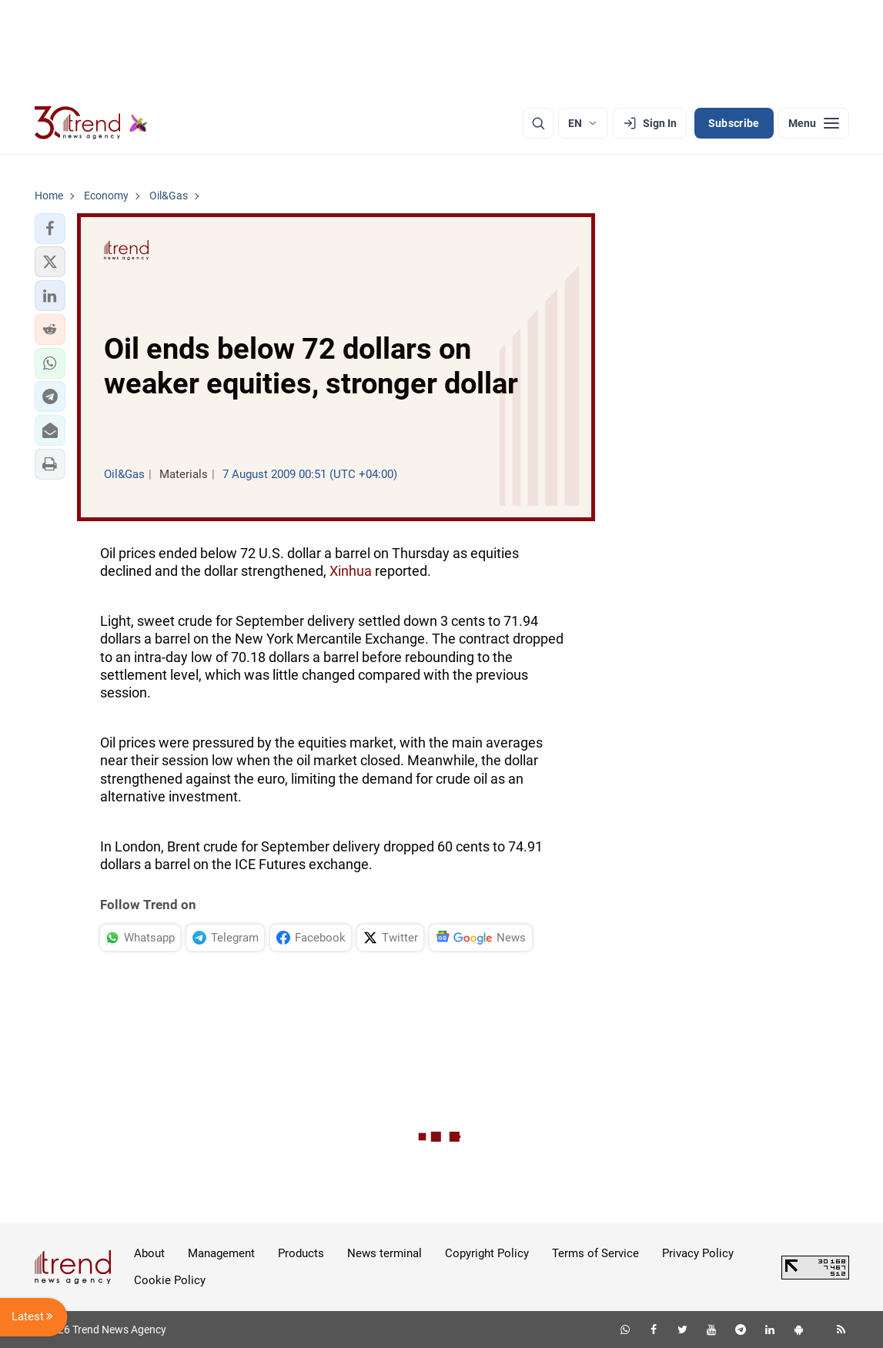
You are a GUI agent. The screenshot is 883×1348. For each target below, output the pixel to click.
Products (301, 1253)
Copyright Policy (487, 1253)
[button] (50, 228)
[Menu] (813, 123)
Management (221, 1253)
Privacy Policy (698, 1253)
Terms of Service (595, 1253)
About (149, 1253)
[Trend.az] (92, 123)
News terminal (384, 1253)
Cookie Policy (170, 1280)
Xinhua (350, 571)
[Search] (538, 123)
